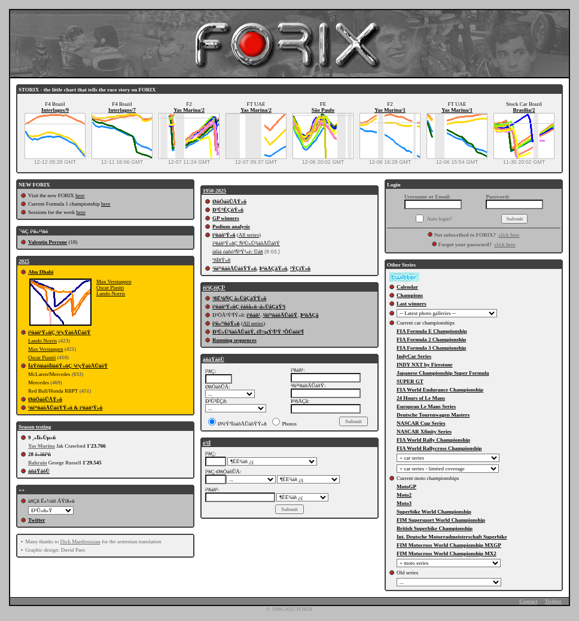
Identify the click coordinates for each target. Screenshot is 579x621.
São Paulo (323, 110)
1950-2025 (214, 191)
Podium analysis (231, 227)
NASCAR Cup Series (421, 423)
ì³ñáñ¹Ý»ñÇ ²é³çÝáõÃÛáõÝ (59, 332)
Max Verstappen (114, 282)
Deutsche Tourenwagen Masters (433, 415)
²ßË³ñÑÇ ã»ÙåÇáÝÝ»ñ (239, 298)
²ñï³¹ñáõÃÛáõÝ (280, 315)
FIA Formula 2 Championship (431, 339)
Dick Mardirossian (80, 541)
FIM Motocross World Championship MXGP (449, 545)
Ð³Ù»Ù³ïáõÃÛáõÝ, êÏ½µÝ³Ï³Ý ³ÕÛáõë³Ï (258, 332)
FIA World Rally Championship (433, 440)
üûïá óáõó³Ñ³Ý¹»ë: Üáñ (237, 252)
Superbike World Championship (434, 512)
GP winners (225, 218)
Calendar (407, 287)
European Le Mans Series (426, 406)
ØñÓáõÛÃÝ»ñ (45, 399)
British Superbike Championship (435, 528)
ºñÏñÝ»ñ (221, 260)
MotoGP (406, 487)
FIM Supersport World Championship (441, 520)
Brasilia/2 (524, 110)
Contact (528, 601)
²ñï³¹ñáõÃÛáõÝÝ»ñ (234, 268)
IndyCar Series (414, 356)
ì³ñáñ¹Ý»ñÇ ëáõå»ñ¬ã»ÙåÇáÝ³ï (248, 307)
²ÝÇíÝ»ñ (300, 268)
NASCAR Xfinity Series (424, 432)
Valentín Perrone (47, 242)
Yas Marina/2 (189, 110)
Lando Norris (110, 293)
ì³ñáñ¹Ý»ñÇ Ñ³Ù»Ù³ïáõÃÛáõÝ (246, 243)
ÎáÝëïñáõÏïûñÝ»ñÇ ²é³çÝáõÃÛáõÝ (68, 366)
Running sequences (234, 340)
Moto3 (404, 503)
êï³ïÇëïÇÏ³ (214, 287)
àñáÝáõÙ (39, 471)
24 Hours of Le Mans (421, 398)
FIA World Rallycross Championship (439, 448)
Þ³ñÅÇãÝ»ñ (274, 268)
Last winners (411, 304)
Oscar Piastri (110, 287)
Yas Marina (41, 446)
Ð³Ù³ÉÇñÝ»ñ (227, 210)
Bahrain (37, 463)
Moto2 (404, 495)
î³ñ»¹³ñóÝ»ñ (226, 323)
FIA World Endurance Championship (440, 390)
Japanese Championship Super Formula (443, 373)
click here (508, 235)
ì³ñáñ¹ (253, 315)
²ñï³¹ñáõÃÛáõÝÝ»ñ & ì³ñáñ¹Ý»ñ (65, 408)
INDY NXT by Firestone (425, 365)
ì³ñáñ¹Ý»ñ (223, 235)
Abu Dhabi (40, 272)
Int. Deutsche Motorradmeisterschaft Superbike (452, 537)
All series (249, 235)
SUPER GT (410, 381)
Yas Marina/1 (390, 110)
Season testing (35, 427)
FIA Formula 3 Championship (431, 348)
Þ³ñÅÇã (309, 315)
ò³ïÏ (207, 443)
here (80, 195)
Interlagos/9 (55, 110)
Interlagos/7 (122, 110)
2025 (24, 261)
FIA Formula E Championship (432, 331)
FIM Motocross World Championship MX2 (446, 553)
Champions (410, 295)
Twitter (36, 520)
